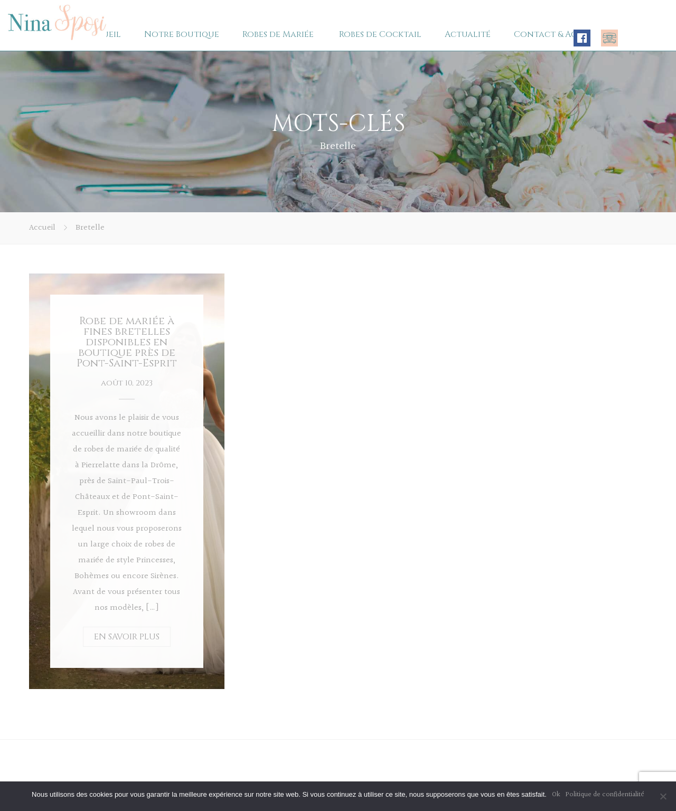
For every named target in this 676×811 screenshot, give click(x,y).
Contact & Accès (552, 34)
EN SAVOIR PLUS (126, 637)
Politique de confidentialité (605, 794)
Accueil (42, 227)
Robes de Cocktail (380, 34)
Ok (556, 794)
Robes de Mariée (278, 34)
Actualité (468, 34)
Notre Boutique (181, 34)
